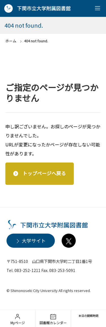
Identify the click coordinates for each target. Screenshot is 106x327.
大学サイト (34, 240)
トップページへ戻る (44, 173)
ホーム (10, 40)
